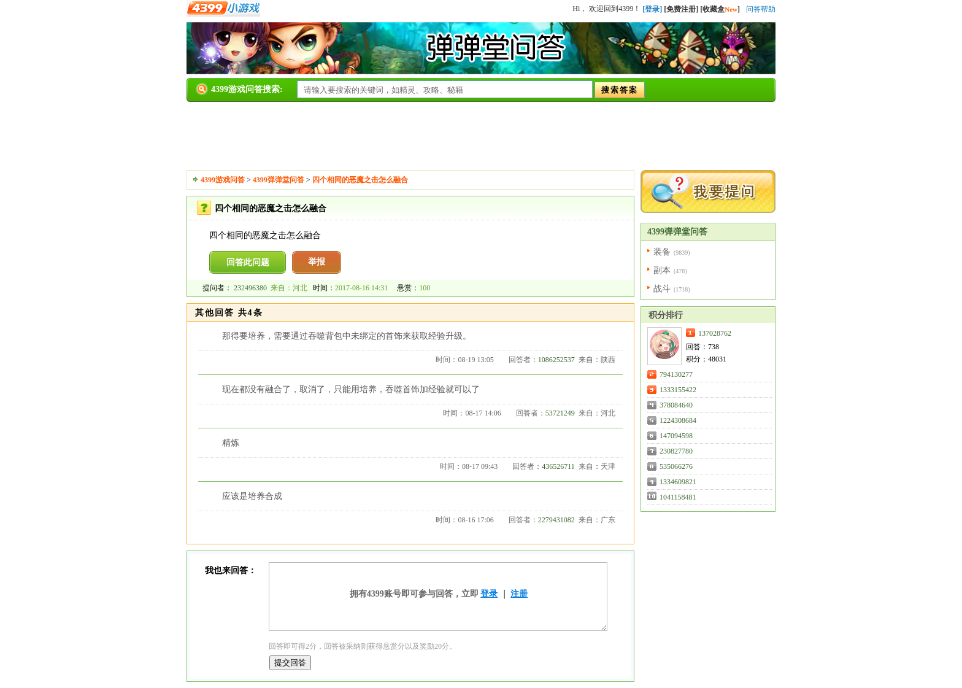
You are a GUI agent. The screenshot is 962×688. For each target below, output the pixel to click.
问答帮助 (760, 9)
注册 (519, 593)
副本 (662, 270)
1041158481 (678, 497)
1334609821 (678, 481)
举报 (316, 261)
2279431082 (556, 520)
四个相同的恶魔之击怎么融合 (360, 180)
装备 (662, 252)
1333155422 (678, 389)
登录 (489, 593)
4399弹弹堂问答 (278, 180)
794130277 (676, 374)
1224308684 (678, 420)
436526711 (558, 466)
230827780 (676, 451)
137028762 (714, 333)
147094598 (676, 435)
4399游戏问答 (223, 180)
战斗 (662, 288)
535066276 (676, 466)
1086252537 (556, 359)
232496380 (250, 288)
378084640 (676, 405)
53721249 (560, 413)
